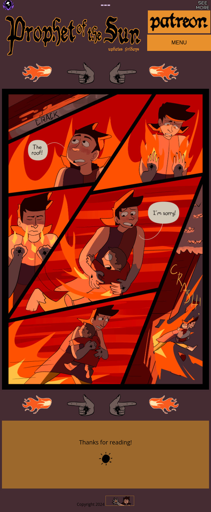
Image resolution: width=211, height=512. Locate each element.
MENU (179, 42)
